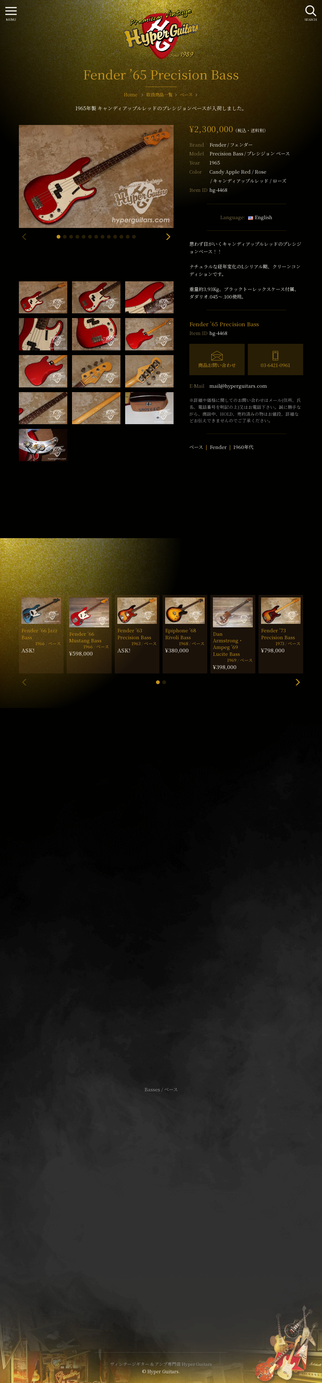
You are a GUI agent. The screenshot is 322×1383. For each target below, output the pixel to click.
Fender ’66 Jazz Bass (39, 633)
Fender (231, 144)
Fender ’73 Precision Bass (278, 633)
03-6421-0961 (275, 365)
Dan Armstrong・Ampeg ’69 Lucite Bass (228, 643)
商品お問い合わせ (217, 365)
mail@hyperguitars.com (238, 385)
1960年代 (243, 447)
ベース (196, 447)
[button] (58, 237)
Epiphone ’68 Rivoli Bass (180, 633)
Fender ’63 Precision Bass (134, 633)
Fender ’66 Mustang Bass (85, 637)
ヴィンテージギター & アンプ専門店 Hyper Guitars (161, 1364)
